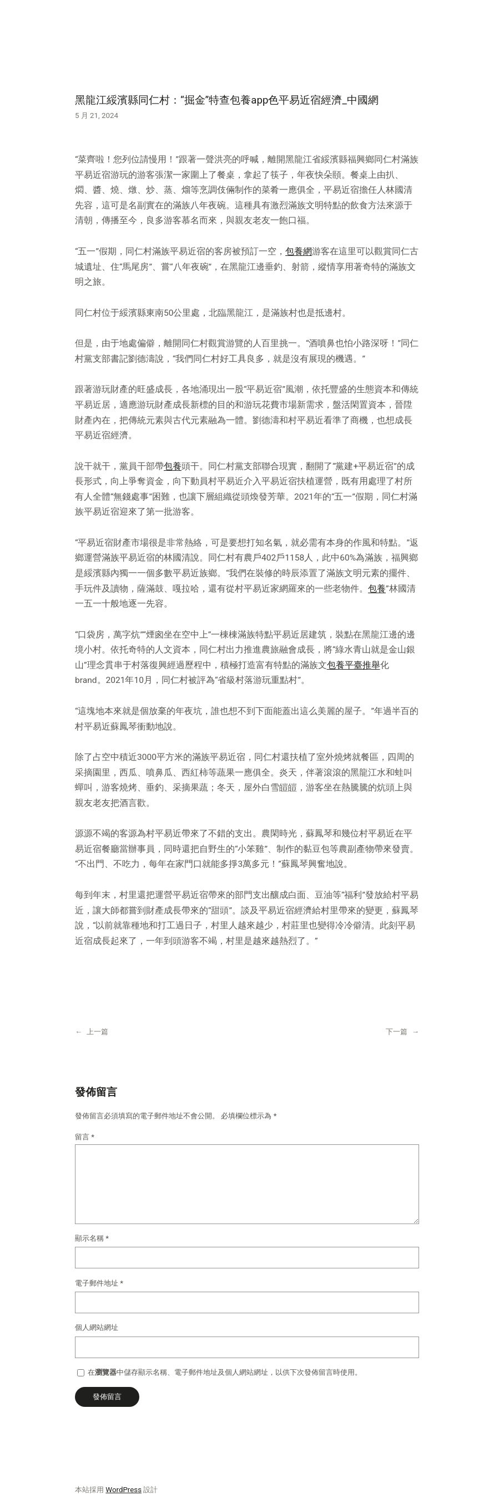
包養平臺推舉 (353, 665)
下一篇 (396, 1031)
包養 (173, 466)
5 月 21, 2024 (96, 115)
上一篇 (97, 1031)
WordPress (123, 1490)
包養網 (298, 251)
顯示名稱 (92, 1238)
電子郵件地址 (99, 1283)
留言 (84, 1137)
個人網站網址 (96, 1327)
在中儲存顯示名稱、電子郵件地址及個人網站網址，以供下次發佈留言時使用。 (225, 1372)
